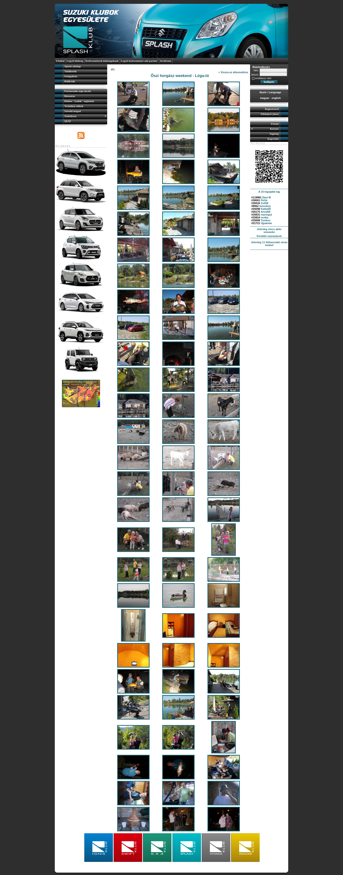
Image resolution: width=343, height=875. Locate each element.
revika (264, 217)
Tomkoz (266, 220)
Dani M (266, 197)
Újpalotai (266, 223)
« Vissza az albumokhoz (233, 72)
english (276, 98)
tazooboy (265, 206)
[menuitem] (81, 66)
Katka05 (266, 208)
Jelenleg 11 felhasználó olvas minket (269, 244)
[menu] (81, 74)
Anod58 (265, 211)
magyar (264, 98)
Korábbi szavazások (269, 236)
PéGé (264, 200)
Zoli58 (264, 203)
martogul (266, 214)
